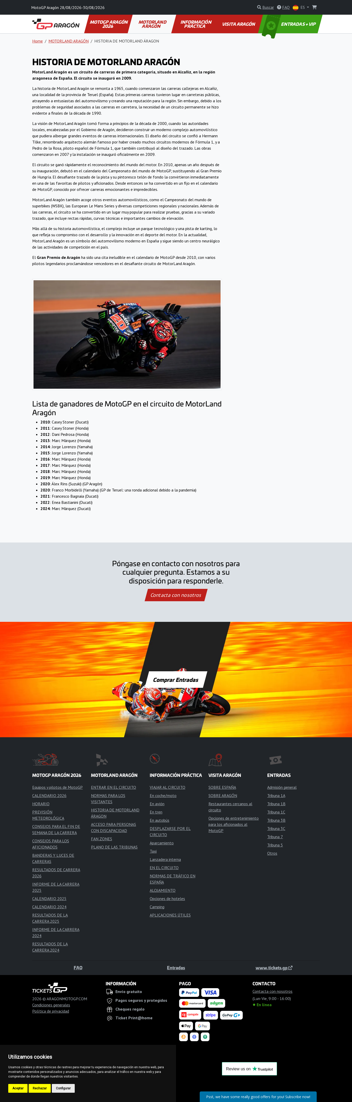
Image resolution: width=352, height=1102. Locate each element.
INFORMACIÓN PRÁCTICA (196, 24)
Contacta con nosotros (176, 595)
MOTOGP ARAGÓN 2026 (109, 24)
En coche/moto (163, 795)
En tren (156, 812)
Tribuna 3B (276, 820)
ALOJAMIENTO (162, 890)
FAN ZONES (101, 838)
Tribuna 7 (275, 836)
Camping (157, 906)
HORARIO (40, 803)
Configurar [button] (63, 1088)
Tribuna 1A (276, 795)
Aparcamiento (162, 842)
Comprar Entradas (176, 679)
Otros (272, 853)
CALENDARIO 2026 (49, 795)
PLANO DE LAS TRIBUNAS (114, 847)
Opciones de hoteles (167, 898)
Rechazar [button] (40, 1088)
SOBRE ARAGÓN (222, 795)
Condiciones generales (51, 1004)
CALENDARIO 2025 (49, 898)
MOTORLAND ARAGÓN (152, 24)
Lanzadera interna (165, 859)
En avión (157, 803)
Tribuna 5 (275, 844)
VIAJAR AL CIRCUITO (167, 787)
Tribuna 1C (276, 812)
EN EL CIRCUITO (164, 867)
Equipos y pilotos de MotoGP (57, 787)
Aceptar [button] (17, 1088)
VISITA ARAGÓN (239, 24)
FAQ (78, 967)
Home (37, 41)
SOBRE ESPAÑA (222, 787)
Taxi (153, 851)
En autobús (159, 820)
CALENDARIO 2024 (49, 906)
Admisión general (282, 787)
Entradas (176, 967)
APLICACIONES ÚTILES (170, 915)
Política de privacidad (50, 1011)
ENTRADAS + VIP (289, 24)
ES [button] (299, 8)
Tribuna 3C (276, 828)
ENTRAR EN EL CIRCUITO (113, 787)
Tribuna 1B (276, 803)
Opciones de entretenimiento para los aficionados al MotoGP (233, 824)
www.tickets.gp (274, 967)
